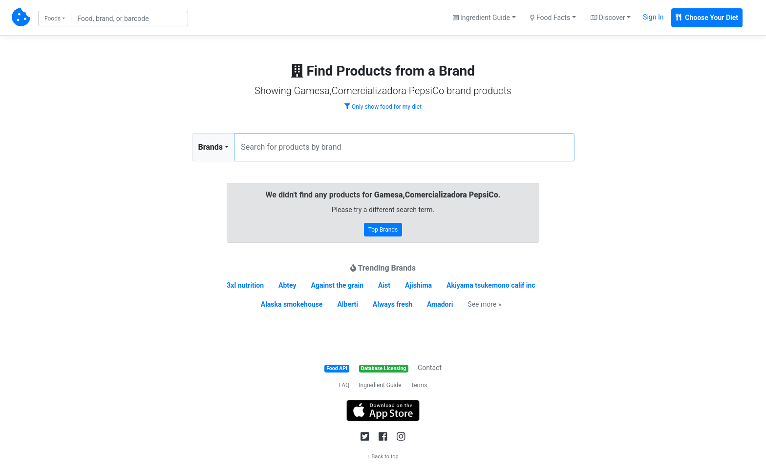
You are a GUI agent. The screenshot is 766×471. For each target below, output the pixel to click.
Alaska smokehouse (292, 304)
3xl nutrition (245, 285)
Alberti (347, 304)
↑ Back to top (383, 456)
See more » (484, 304)
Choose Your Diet (707, 17)
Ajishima (418, 285)
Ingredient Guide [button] (481, 17)
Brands (210, 147)
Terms (419, 385)
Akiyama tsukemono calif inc (491, 285)
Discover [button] (608, 17)
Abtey (287, 285)
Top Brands (383, 229)
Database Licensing (383, 368)
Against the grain (337, 285)
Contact (430, 368)
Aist (384, 285)
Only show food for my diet (383, 106)
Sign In (653, 17)
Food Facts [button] (550, 17)
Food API (336, 368)
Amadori (440, 304)
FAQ (344, 385)
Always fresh (392, 304)
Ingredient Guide (380, 385)
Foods (52, 18)
